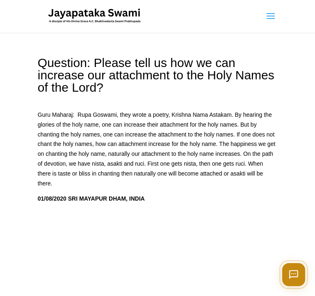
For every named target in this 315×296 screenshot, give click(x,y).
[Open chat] (293, 274)
